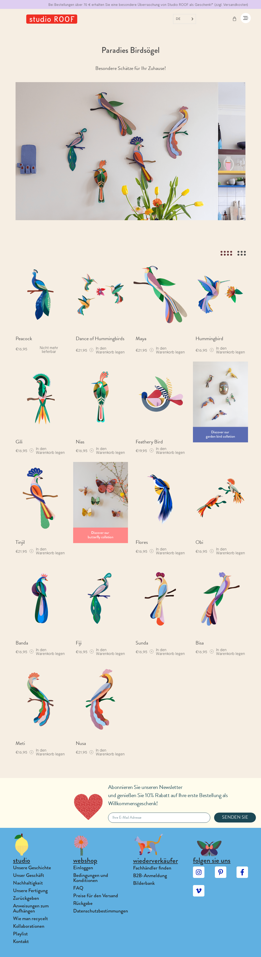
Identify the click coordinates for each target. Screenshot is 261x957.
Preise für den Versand (95, 895)
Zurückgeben (26, 898)
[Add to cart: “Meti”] (47, 752)
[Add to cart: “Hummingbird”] (227, 350)
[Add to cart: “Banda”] (47, 651)
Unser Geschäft (28, 875)
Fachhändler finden (152, 868)
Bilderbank (144, 883)
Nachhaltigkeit (28, 883)
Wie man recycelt (30, 918)
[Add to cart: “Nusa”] (107, 752)
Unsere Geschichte (32, 867)
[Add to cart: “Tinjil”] (48, 551)
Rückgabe (83, 903)
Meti (20, 743)
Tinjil (20, 542)
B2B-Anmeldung (150, 875)
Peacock (24, 338)
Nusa (81, 743)
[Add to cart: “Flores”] (167, 551)
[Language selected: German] (184, 19)
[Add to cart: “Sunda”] (167, 651)
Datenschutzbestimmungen (100, 911)
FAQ (78, 888)
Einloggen (83, 867)
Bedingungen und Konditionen (90, 878)
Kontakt (21, 941)
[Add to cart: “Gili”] (47, 450)
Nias (80, 441)
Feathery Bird (149, 441)
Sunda (142, 643)
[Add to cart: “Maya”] (168, 350)
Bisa (199, 643)
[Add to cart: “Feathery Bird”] (168, 450)
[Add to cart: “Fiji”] (107, 651)
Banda (22, 643)
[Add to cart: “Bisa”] (227, 651)
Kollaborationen (28, 926)
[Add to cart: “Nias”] (107, 450)
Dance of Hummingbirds (100, 338)
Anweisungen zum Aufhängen (31, 908)
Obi (199, 542)
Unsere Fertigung (30, 890)
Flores (142, 542)
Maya (141, 338)
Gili (19, 441)
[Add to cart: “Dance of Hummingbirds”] (107, 350)
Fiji (79, 643)
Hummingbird (209, 338)
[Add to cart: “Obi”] (227, 551)
